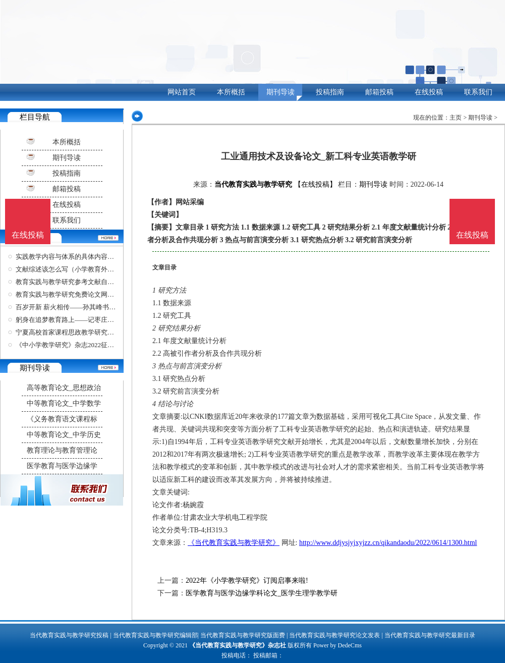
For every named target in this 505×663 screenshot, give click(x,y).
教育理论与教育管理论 (62, 450)
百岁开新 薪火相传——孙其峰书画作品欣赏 (79, 307)
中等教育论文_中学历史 (64, 434)
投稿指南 (330, 92)
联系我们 (478, 92)
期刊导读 (280, 92)
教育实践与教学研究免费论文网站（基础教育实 (84, 294)
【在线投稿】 (315, 184)
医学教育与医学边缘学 (62, 466)
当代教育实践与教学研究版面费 (242, 635)
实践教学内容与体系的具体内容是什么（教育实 (84, 256)
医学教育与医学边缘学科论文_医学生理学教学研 (262, 593)
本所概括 (231, 92)
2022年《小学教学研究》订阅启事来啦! (247, 580)
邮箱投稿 (379, 92)
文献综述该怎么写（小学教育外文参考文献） (81, 269)
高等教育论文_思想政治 (64, 388)
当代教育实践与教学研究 (253, 184)
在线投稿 (429, 92)
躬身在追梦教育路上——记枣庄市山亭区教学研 (84, 319)
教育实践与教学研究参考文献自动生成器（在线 (84, 282)
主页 (456, 117)
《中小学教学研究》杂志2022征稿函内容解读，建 (88, 345)
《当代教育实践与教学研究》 (233, 542)
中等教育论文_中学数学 (64, 403)
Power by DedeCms (337, 645)
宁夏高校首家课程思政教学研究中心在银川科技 (84, 332)
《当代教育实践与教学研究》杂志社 (237, 645)
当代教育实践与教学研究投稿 (69, 635)
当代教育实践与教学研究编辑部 (155, 635)
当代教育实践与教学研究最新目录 (429, 635)
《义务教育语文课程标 (62, 419)
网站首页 (181, 92)
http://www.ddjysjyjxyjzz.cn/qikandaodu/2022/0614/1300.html (388, 542)
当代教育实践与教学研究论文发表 (334, 635)
